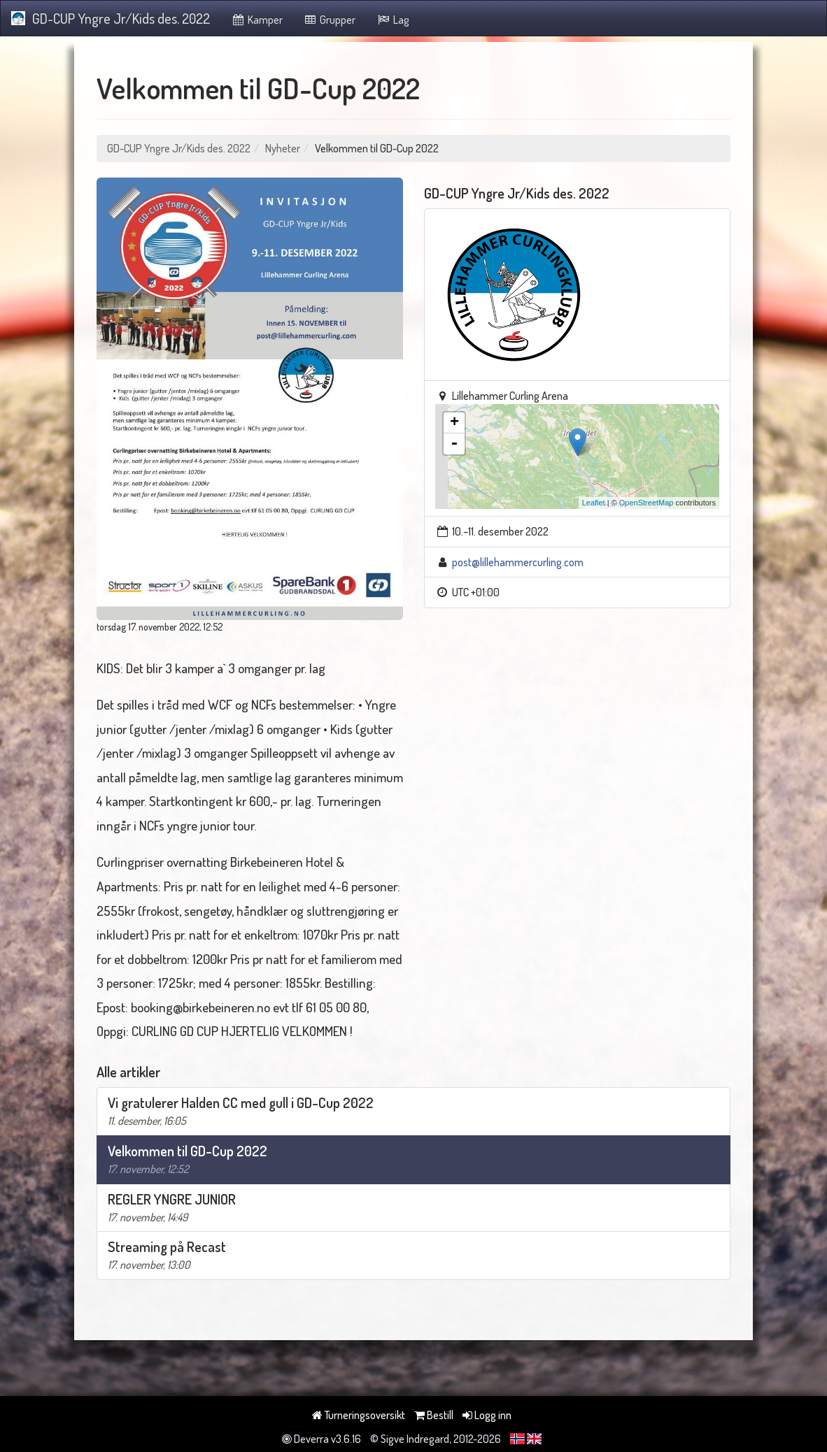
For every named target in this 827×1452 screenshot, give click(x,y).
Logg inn (486, 1415)
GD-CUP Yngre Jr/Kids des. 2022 (110, 18)
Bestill (433, 1415)
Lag (392, 20)
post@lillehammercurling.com (518, 562)
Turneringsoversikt (358, 1415)
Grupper (330, 20)
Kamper (257, 20)
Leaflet (593, 502)
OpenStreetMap (646, 502)
